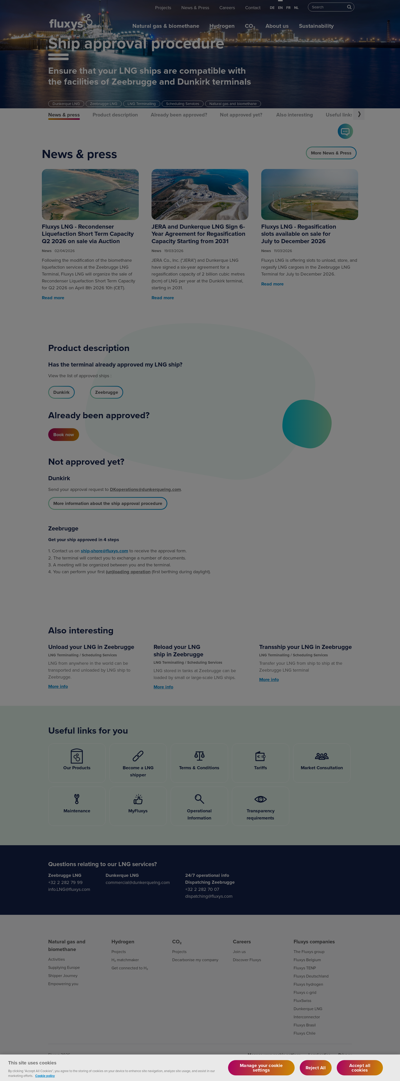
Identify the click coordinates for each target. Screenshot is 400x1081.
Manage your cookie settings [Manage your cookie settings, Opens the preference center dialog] (261, 1071)
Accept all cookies (360, 1071)
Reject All (316, 1071)
